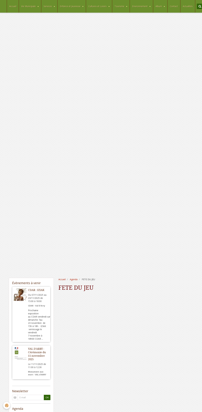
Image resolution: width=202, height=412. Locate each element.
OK (47, 397)
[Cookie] (6, 405)
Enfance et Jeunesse (70, 6)
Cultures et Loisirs (97, 6)
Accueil (12, 6)
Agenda (74, 279)
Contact (174, 6)
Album (159, 6)
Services (48, 6)
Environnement (140, 6)
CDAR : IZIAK (36, 290)
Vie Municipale (28, 6)
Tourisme (120, 6)
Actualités (188, 6)
